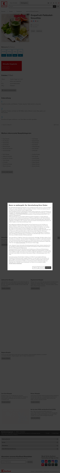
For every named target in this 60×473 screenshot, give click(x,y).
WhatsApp (56, 464)
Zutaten (33, 31)
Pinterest (42, 464)
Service (3, 442)
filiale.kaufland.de (6, 439)
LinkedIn (56, 461)
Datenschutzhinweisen (20, 242)
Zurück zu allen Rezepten (7, 172)
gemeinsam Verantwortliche (21, 212)
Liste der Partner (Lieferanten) (15, 263)
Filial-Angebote (24, 3)
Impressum (33, 471)
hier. (38, 242)
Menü (58, 3)
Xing (49, 461)
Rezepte (11, 11)
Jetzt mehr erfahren (35, 418)
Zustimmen (48, 267)
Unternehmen (5, 445)
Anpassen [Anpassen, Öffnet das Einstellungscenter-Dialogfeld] (41, 267)
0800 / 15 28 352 (20, 432)
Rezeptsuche (19, 11)
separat (11, 212)
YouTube (46, 461)
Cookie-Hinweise (46, 471)
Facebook (42, 461)
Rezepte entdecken (6, 244)
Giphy (53, 464)
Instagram (53, 461)
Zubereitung (39, 31)
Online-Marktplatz (13, 3)
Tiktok (49, 464)
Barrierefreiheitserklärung (54, 471)
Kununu (46, 464)
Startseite (3, 11)
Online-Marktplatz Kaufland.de (9, 448)
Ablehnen (35, 267)
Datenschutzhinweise (39, 471)
